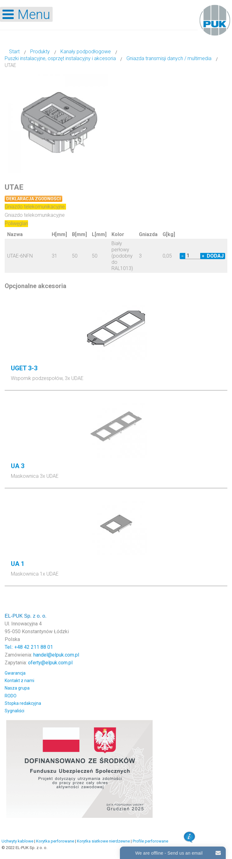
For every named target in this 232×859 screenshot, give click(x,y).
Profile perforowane (150, 841)
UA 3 (17, 466)
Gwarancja (15, 673)
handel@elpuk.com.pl (56, 655)
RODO (11, 695)
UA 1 (17, 563)
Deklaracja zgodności (33, 198)
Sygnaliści (14, 710)
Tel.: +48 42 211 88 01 (29, 647)
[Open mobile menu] (26, 14)
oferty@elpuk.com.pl (50, 663)
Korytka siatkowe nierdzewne (103, 841)
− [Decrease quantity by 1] (182, 256)
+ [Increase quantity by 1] (203, 256)
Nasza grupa (17, 688)
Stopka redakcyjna (23, 703)
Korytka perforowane (55, 841)
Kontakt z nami (19, 680)
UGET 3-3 (24, 368)
